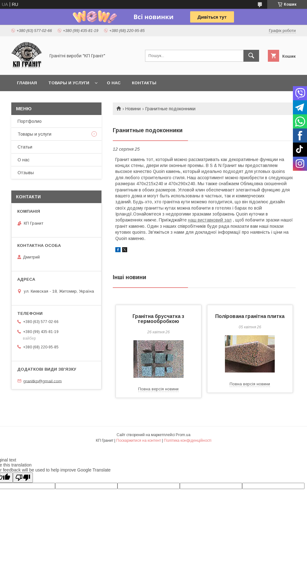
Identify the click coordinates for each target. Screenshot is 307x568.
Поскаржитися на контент (138, 440)
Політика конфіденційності (187, 440)
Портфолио (30, 121)
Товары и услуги (68, 83)
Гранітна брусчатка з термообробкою (158, 319)
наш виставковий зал (210, 219)
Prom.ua (183, 435)
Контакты (144, 83)
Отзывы (26, 172)
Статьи (25, 146)
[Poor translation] (23, 477)
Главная (27, 83)
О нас (114, 83)
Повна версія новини (158, 389)
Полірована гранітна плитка (249, 316)
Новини (133, 108)
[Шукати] (251, 56)
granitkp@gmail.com (42, 380)
